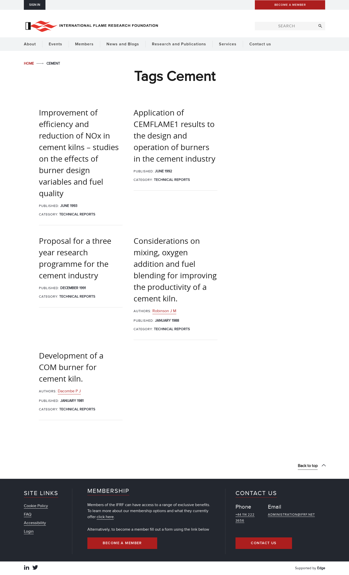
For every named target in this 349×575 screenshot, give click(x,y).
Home (29, 63)
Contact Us (263, 543)
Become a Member (122, 543)
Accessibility (35, 522)
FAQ (27, 514)
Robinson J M (164, 310)
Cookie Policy (36, 505)
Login (29, 531)
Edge (321, 568)
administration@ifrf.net (291, 515)
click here (105, 516)
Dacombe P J (69, 391)
